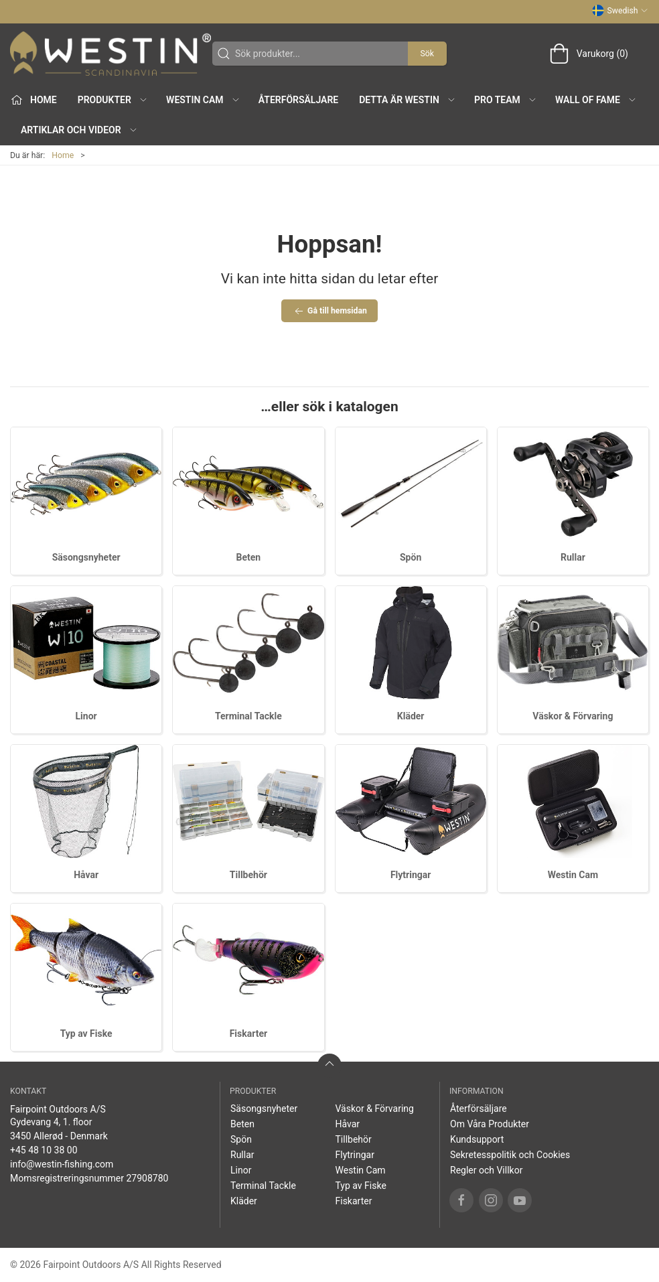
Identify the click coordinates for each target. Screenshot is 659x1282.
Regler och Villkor (486, 1170)
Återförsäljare (298, 99)
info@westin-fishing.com (61, 1164)
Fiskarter (248, 1033)
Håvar (86, 874)
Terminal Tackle (248, 716)
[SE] (110, 53)
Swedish (620, 11)
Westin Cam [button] (203, 99)
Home (63, 155)
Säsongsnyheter (86, 557)
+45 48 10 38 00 (44, 1150)
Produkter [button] (113, 99)
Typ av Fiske (86, 1033)
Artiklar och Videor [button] (79, 130)
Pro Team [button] (505, 99)
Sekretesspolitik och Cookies (510, 1154)
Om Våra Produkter (489, 1124)
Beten (248, 557)
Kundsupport (477, 1139)
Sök (427, 53)
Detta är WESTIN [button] (407, 99)
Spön (410, 557)
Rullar (573, 557)
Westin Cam (573, 874)
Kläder (411, 716)
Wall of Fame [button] (596, 99)
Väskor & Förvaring (572, 716)
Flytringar (410, 874)
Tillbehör (248, 874)
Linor (86, 716)
